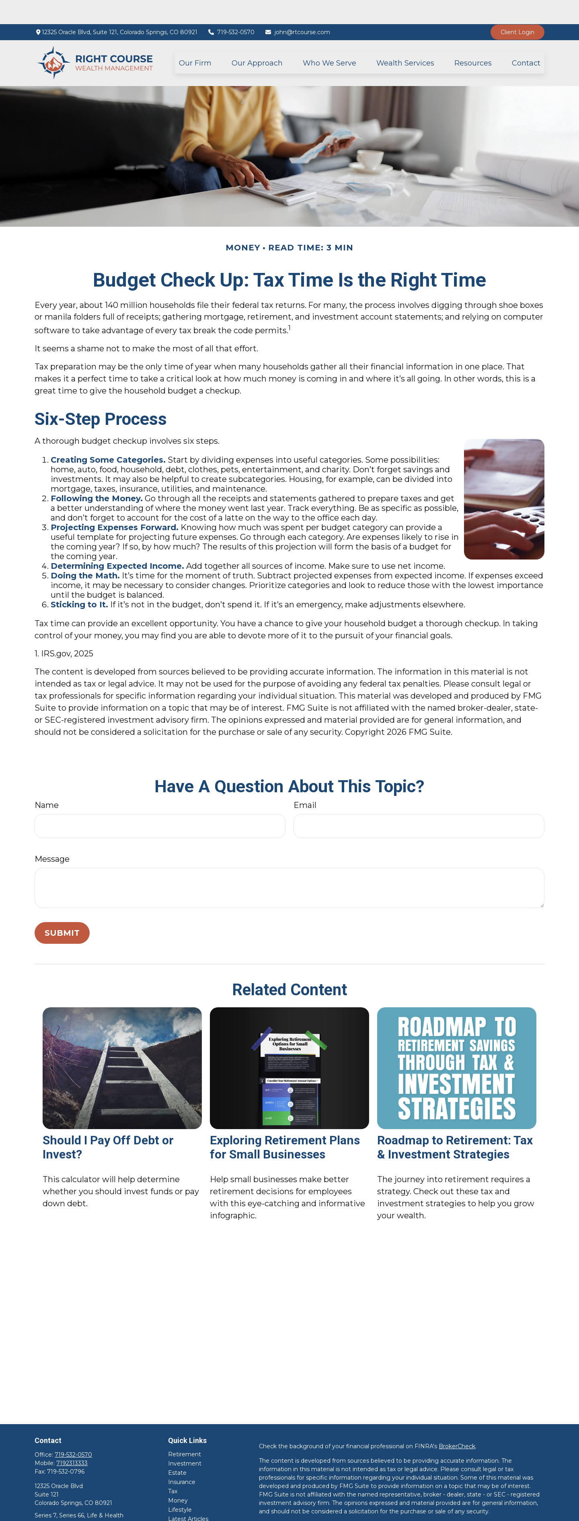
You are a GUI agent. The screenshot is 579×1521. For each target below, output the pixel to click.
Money (178, 1476)
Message (52, 835)
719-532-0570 (231, 8)
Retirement (184, 1430)
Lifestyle (180, 1485)
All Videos (181, 1504)
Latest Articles (188, 1494)
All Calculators (187, 1513)
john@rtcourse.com (297, 8)
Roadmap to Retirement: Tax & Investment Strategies (455, 1123)
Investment (184, 1439)
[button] (195, 38)
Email (305, 781)
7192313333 (72, 1439)
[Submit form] (62, 909)
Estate (177, 1448)
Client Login (517, 8)
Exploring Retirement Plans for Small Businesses (285, 1123)
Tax (172, 1467)
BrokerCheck (457, 1422)
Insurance (181, 1458)
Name (47, 781)
